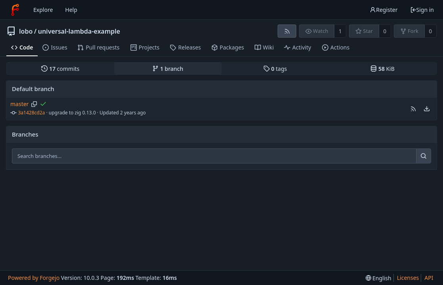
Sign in (422, 9)
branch (167, 68)
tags (275, 68)
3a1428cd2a (31, 112)
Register (383, 9)
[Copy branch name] (34, 104)
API (428, 277)
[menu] (427, 109)
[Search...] (423, 155)
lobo (26, 31)
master (19, 104)
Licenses (408, 277)
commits (60, 68)
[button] (413, 109)
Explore (43, 9)
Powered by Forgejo (33, 277)
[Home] (15, 10)
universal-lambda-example (79, 31)
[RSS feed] (287, 31)
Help (71, 9)
